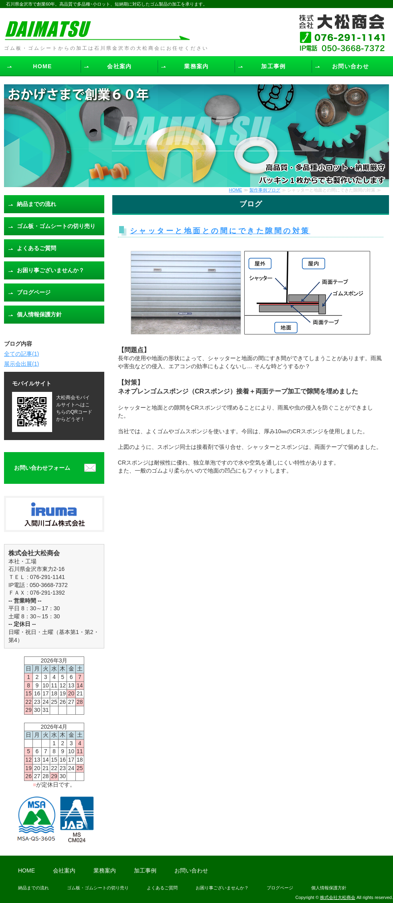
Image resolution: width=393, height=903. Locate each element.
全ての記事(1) (21, 354)
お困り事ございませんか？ (50, 270)
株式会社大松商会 (337, 897)
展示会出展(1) (21, 364)
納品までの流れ (36, 204)
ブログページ (34, 292)
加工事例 (273, 66)
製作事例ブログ (264, 190)
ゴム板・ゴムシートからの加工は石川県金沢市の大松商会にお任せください (106, 48)
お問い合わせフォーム (42, 468)
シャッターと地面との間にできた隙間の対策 (220, 231)
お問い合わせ (350, 66)
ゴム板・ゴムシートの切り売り (56, 226)
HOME (42, 66)
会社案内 (119, 66)
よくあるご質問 (36, 248)
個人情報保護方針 (39, 314)
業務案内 (196, 66)
